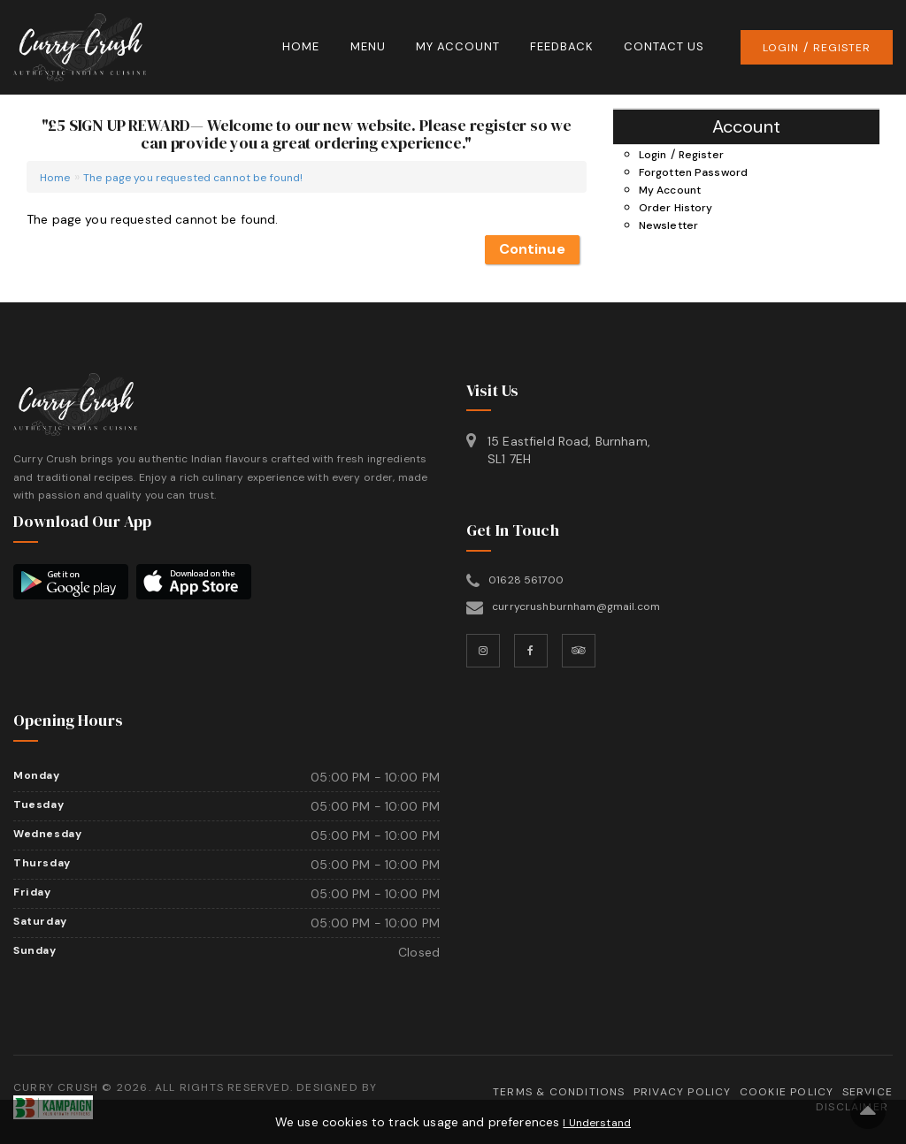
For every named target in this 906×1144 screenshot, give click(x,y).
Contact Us (664, 46)
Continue (532, 249)
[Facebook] (531, 650)
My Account (458, 46)
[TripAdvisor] (578, 650)
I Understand (597, 1123)
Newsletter (668, 225)
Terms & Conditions (559, 1092)
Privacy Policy (682, 1092)
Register (842, 48)
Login (781, 48)
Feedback (562, 46)
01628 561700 (526, 580)
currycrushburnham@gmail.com (576, 606)
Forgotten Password (694, 172)
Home (300, 46)
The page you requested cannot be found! (193, 178)
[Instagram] (483, 650)
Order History (676, 208)
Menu (368, 46)
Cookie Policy (787, 1092)
